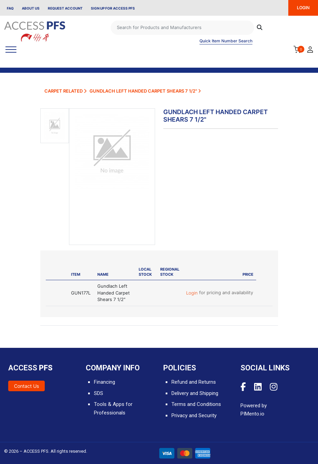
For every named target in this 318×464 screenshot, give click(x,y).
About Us (31, 8)
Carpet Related (65, 91)
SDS (98, 393)
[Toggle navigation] (11, 49)
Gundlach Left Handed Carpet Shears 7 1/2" (145, 91)
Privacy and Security (194, 415)
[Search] (182, 28)
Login (192, 293)
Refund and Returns (193, 382)
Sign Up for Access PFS (113, 8)
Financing (104, 382)
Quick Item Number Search (225, 40)
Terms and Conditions (196, 404)
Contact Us (26, 386)
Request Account (65, 8)
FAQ (10, 8)
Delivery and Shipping (194, 393)
